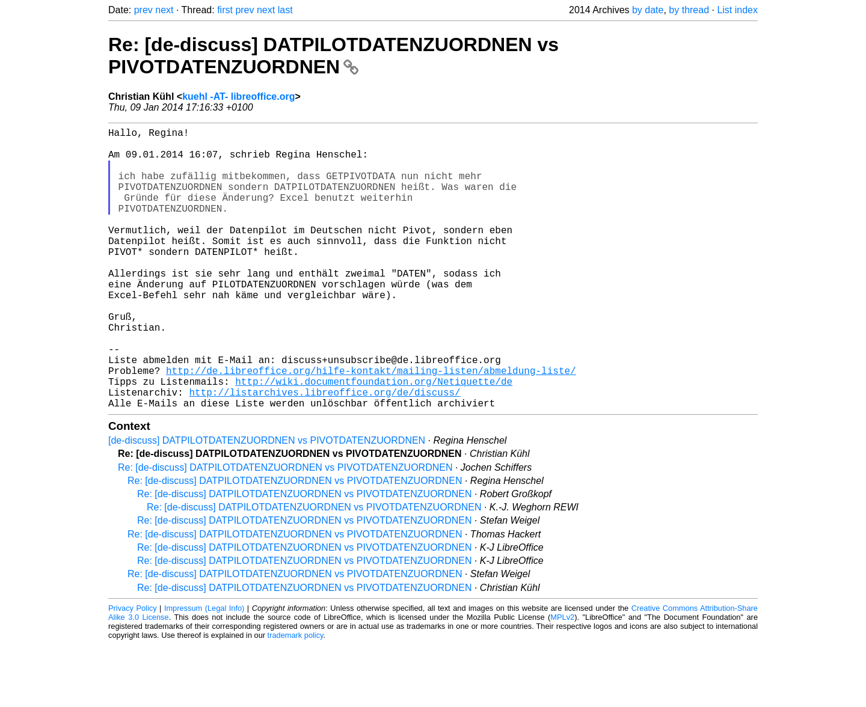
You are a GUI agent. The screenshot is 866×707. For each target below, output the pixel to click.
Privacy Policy (132, 670)
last (285, 10)
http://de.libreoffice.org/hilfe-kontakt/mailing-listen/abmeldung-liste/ (371, 425)
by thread (689, 10)
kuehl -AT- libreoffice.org (238, 96)
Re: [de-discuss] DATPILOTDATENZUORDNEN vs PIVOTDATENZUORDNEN (333, 56)
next (164, 10)
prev (143, 10)
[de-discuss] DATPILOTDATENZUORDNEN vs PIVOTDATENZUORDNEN (266, 503)
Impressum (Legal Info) (204, 670)
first (225, 10)
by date (647, 10)
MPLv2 (562, 679)
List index (737, 10)
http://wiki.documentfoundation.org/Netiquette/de (373, 438)
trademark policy (296, 697)
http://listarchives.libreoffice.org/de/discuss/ (324, 452)
